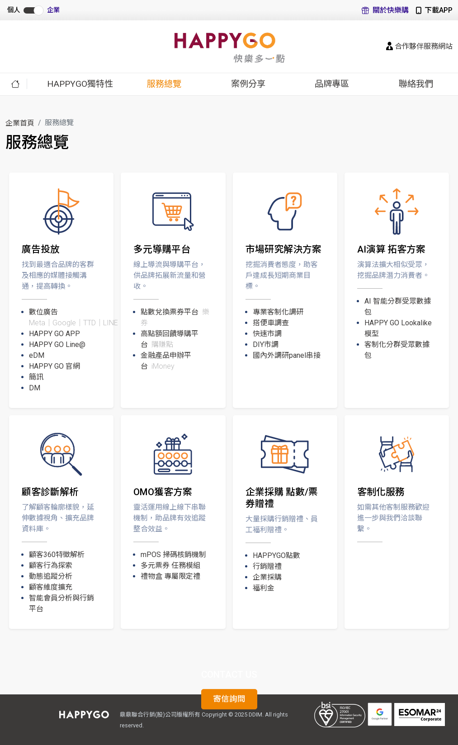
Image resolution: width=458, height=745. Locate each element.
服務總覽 (164, 84)
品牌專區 (332, 84)
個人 (13, 10)
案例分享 (248, 84)
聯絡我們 (416, 84)
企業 (53, 10)
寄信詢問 (229, 699)
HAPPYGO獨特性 (80, 84)
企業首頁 (19, 123)
